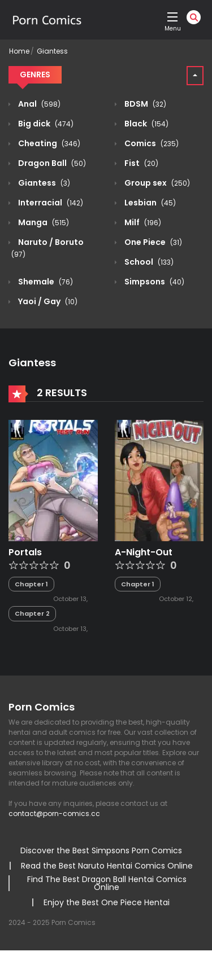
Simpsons (153, 281)
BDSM (144, 103)
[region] (106, 852)
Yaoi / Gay (46, 301)
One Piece (152, 242)
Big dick (44, 123)
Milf (142, 222)
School (148, 261)
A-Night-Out (143, 552)
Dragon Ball (51, 163)
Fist (140, 163)
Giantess (52, 51)
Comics (151, 143)
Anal (38, 103)
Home (19, 51)
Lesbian (149, 202)
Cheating (48, 143)
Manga (42, 222)
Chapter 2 (32, 613)
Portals (25, 552)
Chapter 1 (31, 584)
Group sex (156, 182)
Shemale (44, 281)
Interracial (49, 202)
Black (145, 123)
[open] (172, 16)
